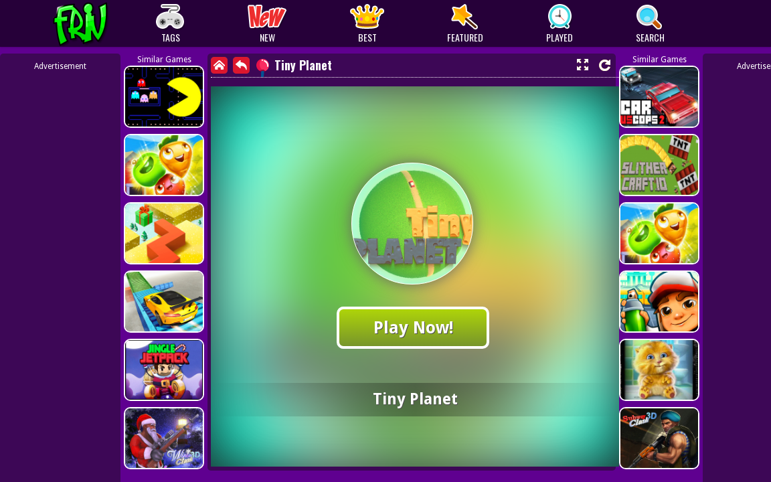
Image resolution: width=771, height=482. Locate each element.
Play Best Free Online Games (105, 23)
